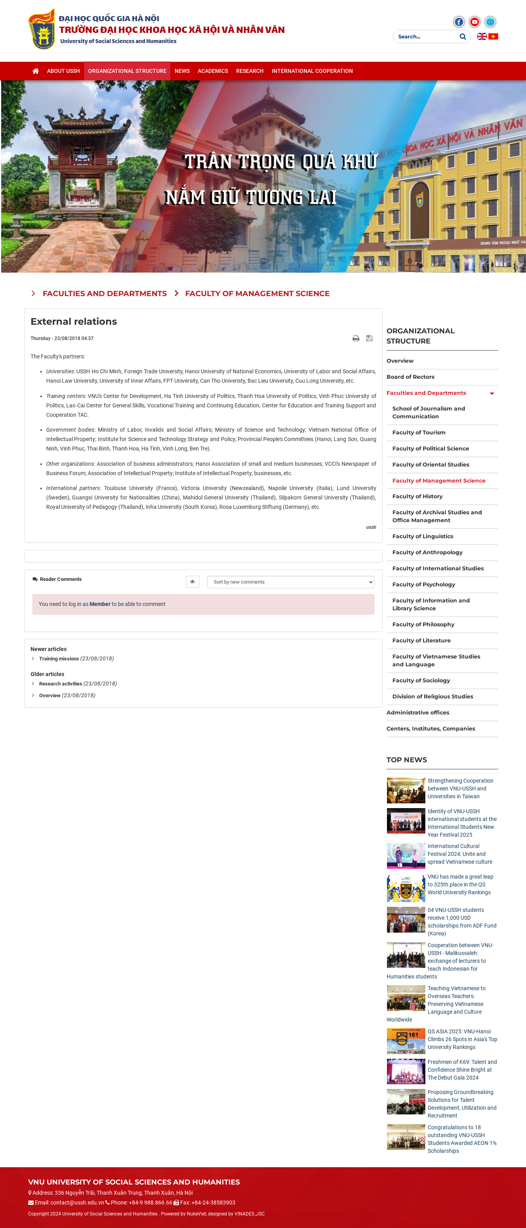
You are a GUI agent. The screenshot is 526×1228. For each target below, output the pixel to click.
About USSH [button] (63, 71)
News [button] (182, 71)
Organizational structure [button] (127, 71)
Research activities (60, 684)
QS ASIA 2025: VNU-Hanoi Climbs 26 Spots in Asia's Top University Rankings (462, 1039)
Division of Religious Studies (432, 696)
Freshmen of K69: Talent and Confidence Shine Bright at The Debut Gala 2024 (462, 1070)
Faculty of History (417, 496)
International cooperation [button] (312, 71)
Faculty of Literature (421, 640)
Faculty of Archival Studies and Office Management (437, 516)
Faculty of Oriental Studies (430, 464)
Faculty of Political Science (430, 448)
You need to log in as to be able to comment (102, 604)
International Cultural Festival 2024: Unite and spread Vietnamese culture (460, 854)
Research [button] (250, 71)
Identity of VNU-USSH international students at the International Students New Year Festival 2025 (462, 823)
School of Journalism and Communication (428, 412)
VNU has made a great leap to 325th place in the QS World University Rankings (460, 884)
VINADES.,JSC (250, 1214)
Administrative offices (418, 712)
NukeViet (196, 1214)
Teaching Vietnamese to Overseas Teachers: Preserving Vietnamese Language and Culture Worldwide (436, 1004)
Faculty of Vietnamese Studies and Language (436, 660)
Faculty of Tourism (419, 432)
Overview (50, 695)
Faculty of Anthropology (427, 552)
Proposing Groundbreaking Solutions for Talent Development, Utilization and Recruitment (462, 1104)
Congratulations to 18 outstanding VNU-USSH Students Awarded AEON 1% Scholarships (462, 1139)
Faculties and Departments (426, 392)
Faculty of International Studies (438, 568)
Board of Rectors (410, 376)
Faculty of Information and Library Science (431, 604)
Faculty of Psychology (423, 584)
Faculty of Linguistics (422, 536)
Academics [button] (213, 71)
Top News (407, 759)
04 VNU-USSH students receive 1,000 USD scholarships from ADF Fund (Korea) (462, 922)
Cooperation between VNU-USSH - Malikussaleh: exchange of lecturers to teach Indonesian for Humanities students (440, 961)
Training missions (59, 659)
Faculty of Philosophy (423, 624)
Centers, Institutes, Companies (431, 728)
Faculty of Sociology (421, 680)
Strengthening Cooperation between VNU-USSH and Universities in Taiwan (460, 788)
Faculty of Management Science (439, 480)
